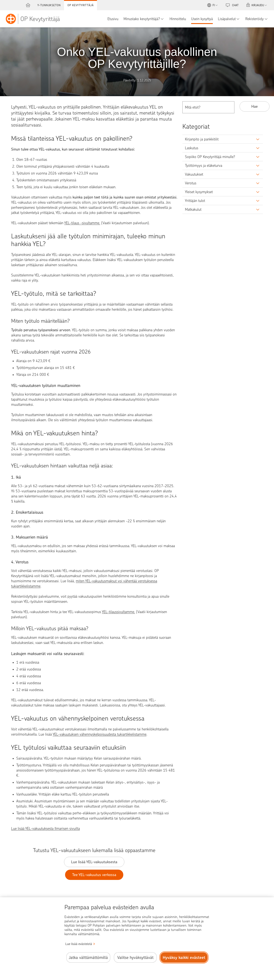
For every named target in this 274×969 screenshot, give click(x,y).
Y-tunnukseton (49, 5)
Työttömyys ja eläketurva (203, 165)
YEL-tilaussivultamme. (118, 612)
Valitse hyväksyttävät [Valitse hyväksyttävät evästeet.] (135, 957)
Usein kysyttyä (202, 19)
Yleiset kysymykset (199, 192)
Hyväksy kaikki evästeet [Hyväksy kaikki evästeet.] (184, 957)
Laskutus (191, 148)
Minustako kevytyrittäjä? (142, 19)
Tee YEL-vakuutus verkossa (94, 874)
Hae (254, 106)
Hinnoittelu (178, 19)
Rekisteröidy (254, 19)
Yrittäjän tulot (195, 201)
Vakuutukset (194, 174)
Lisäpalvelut (227, 19)
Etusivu (112, 19)
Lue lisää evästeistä (78, 944)
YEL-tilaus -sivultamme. (82, 223)
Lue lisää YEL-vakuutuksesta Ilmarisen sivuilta (45, 828)
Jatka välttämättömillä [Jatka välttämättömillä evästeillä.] (88, 957)
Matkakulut (193, 209)
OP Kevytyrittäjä (80, 5)
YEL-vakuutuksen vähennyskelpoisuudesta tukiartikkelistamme (99, 734)
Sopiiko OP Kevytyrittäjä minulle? (210, 157)
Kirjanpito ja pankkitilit (202, 139)
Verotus (190, 183)
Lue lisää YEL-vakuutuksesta (94, 862)
